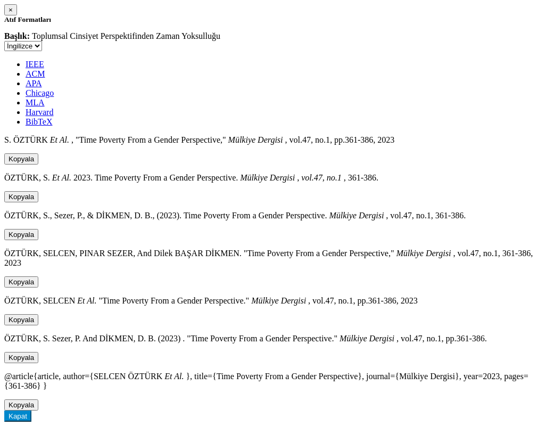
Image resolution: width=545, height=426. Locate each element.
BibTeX (39, 121)
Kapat (18, 416)
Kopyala (21, 159)
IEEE (35, 64)
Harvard (39, 112)
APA (34, 83)
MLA (35, 102)
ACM (35, 73)
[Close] (10, 9)
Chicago (40, 92)
